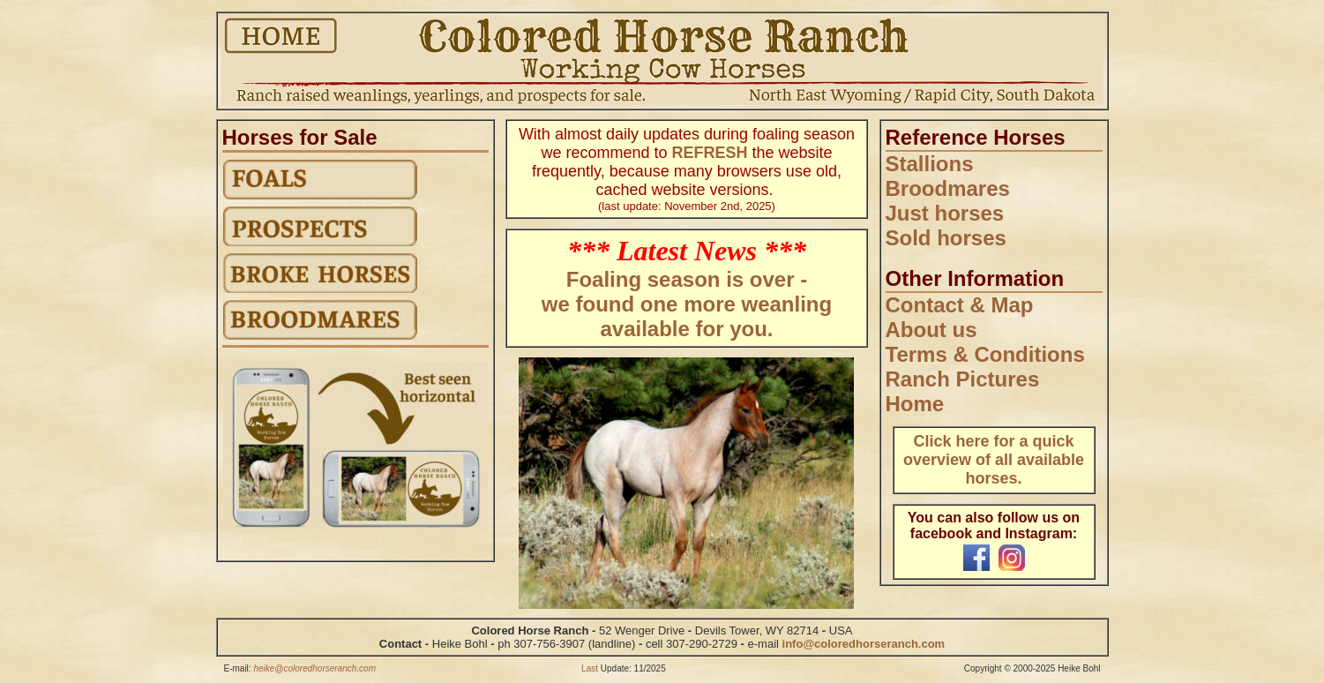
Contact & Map (960, 305)
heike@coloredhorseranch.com (314, 668)
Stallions (930, 164)
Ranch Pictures (963, 379)
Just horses (945, 213)
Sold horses (946, 238)
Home (915, 404)
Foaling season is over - (686, 279)
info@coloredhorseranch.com (864, 643)
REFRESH (709, 152)
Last (589, 668)
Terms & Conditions (985, 354)
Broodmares (948, 188)
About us (931, 330)
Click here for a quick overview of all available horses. (993, 459)
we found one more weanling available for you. (687, 316)
